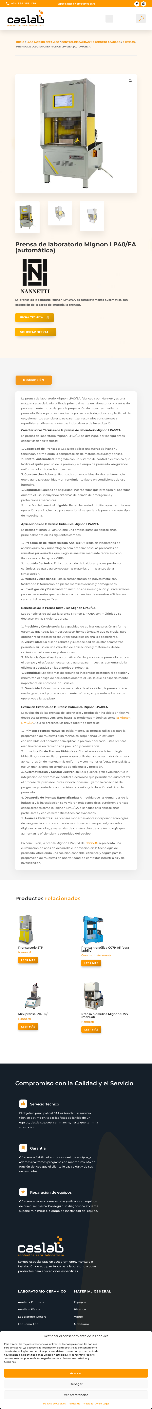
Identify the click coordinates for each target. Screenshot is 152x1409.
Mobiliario (81, 1324)
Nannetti (91, 843)
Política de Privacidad (80, 1403)
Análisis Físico (29, 1309)
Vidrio (78, 1316)
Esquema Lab (28, 1324)
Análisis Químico (31, 1302)
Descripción (33, 380)
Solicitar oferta (34, 332)
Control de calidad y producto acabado (91, 42)
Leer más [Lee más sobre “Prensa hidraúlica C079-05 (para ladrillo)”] (91, 963)
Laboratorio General (33, 1316)
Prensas (129, 42)
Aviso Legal (102, 1403)
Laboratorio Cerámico (43, 42)
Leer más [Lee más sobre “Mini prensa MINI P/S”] (28, 1026)
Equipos (80, 1302)
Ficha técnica (31, 317)
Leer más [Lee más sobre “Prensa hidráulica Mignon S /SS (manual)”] (91, 1029)
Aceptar (76, 1373)
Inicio (20, 42)
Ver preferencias (76, 1395)
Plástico (80, 1309)
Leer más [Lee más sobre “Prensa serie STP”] (28, 960)
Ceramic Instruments (96, 955)
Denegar (76, 1384)
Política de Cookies (54, 1403)
